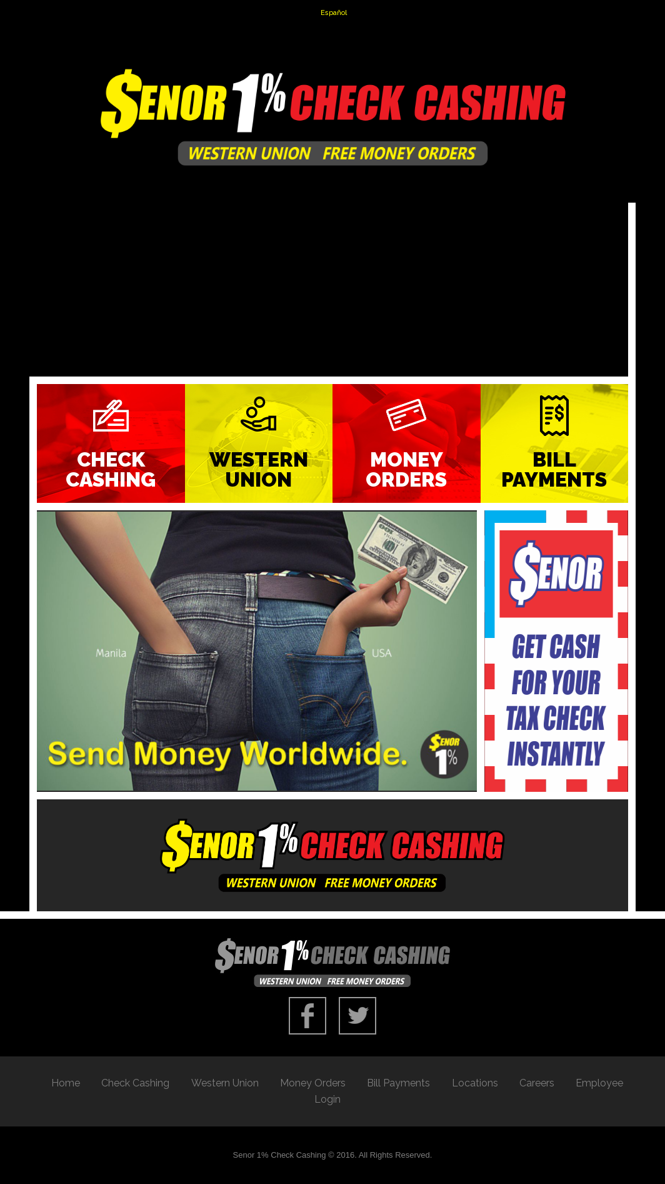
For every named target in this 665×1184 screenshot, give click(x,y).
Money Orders (406, 469)
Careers (536, 1083)
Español (334, 12)
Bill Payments (554, 469)
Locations (475, 1083)
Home (65, 1083)
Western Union (258, 469)
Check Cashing (111, 469)
